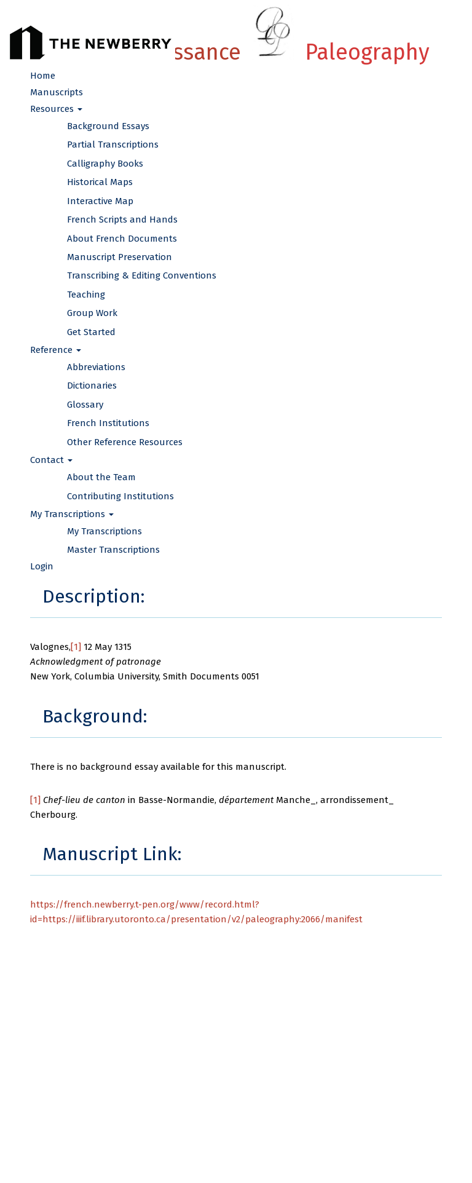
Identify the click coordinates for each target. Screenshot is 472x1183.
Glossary (85, 404)
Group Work (92, 312)
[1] (76, 646)
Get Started (91, 332)
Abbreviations (96, 367)
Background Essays (108, 126)
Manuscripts (56, 92)
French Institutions (108, 423)
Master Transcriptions (113, 549)
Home (42, 75)
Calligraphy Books (105, 163)
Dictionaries (92, 385)
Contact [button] (51, 459)
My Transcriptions (104, 531)
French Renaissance (235, 52)
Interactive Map (100, 201)
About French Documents (122, 238)
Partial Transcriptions (113, 144)
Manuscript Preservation (119, 257)
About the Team (101, 477)
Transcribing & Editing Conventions (141, 275)
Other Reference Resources (125, 442)
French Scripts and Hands (122, 219)
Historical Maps (100, 182)
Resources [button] (56, 108)
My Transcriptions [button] (72, 514)
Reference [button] (55, 349)
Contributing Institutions (120, 496)
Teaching (86, 294)
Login (41, 566)
